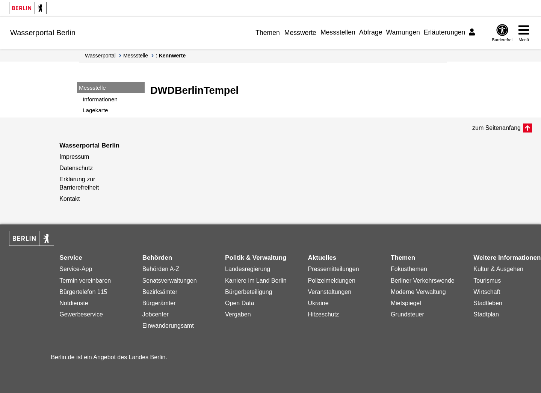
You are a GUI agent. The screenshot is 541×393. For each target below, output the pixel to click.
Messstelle (135, 56)
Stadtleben (487, 303)
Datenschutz (76, 168)
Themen (267, 32)
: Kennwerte (171, 56)
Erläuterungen (444, 32)
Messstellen (337, 32)
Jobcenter (155, 314)
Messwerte (300, 32)
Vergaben (238, 314)
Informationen (100, 99)
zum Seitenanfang (496, 128)
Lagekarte (95, 110)
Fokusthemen (409, 269)
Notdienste (73, 303)
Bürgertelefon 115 (83, 292)
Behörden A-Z (161, 269)
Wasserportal (100, 56)
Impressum (74, 157)
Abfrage (370, 32)
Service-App (75, 269)
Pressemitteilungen (333, 269)
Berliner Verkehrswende (423, 280)
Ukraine (318, 303)
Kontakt (69, 199)
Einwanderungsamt (168, 325)
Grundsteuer (407, 314)
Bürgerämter (159, 303)
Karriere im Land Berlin (256, 280)
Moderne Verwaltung (418, 292)
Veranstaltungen (329, 292)
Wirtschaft (486, 292)
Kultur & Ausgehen (498, 269)
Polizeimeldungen (331, 280)
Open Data (239, 303)
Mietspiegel (406, 303)
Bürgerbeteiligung (248, 292)
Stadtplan (486, 314)
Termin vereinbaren (85, 280)
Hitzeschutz (323, 314)
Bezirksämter (159, 292)
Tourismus (487, 280)
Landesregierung (247, 269)
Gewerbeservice (81, 314)
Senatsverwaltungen (169, 280)
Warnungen (403, 32)
